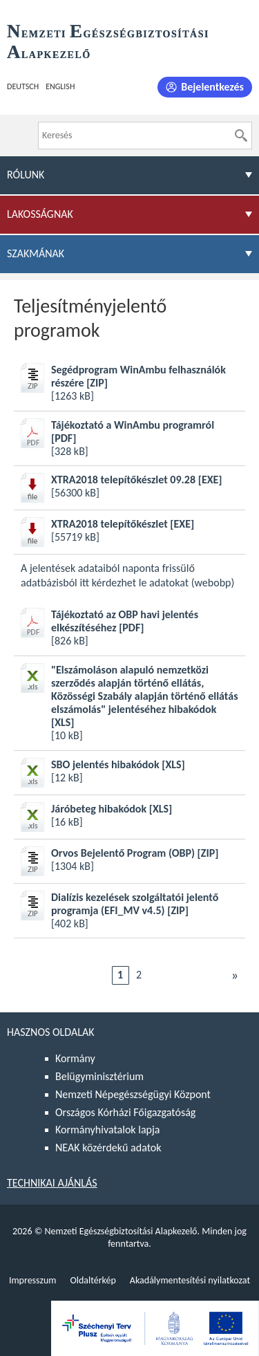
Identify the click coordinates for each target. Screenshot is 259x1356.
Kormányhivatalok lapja (107, 1129)
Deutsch (23, 86)
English (60, 86)
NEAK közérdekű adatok (108, 1147)
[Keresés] (241, 135)
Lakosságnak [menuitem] (40, 214)
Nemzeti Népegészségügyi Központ (133, 1094)
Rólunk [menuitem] (25, 174)
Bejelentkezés (212, 86)
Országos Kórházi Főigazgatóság (125, 1112)
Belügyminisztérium (99, 1076)
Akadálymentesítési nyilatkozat (190, 1280)
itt (84, 582)
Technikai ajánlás (52, 1182)
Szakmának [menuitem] (35, 253)
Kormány (75, 1058)
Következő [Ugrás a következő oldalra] (234, 975)
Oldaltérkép (92, 1280)
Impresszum (33, 1280)
